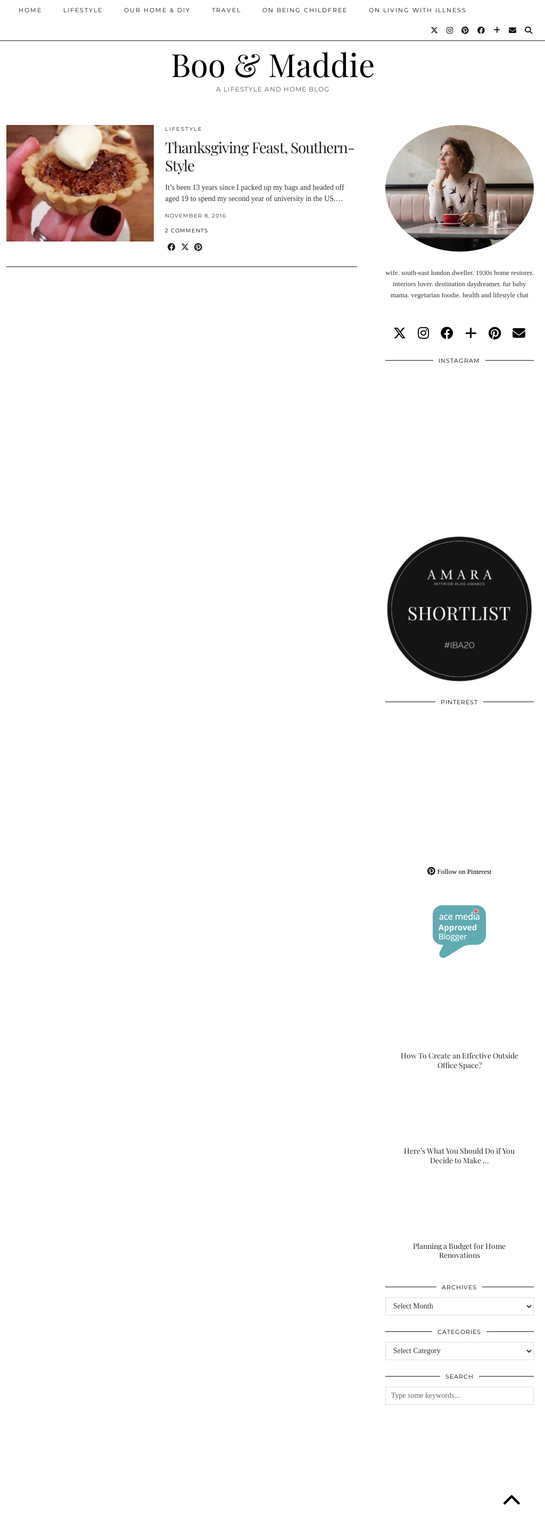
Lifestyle (83, 10)
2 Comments (186, 230)
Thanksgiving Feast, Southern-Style (259, 156)
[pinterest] (495, 333)
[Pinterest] (465, 30)
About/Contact (133, 1522)
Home (30, 10)
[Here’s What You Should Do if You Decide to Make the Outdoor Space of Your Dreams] (459, 1124)
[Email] (513, 30)
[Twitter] (435, 30)
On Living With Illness (418, 10)
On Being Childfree (305, 10)
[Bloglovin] (497, 30)
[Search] (529, 30)
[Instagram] (450, 30)
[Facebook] (481, 30)
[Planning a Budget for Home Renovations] (459, 1219)
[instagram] (423, 333)
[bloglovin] (471, 333)
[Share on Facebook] (171, 247)
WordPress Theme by (484, 1522)
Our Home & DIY (157, 10)
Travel (226, 10)
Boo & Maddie (273, 64)
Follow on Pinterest (459, 872)
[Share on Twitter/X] (185, 247)
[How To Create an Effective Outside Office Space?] (459, 1028)
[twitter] (399, 333)
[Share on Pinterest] (198, 247)
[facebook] (447, 333)
